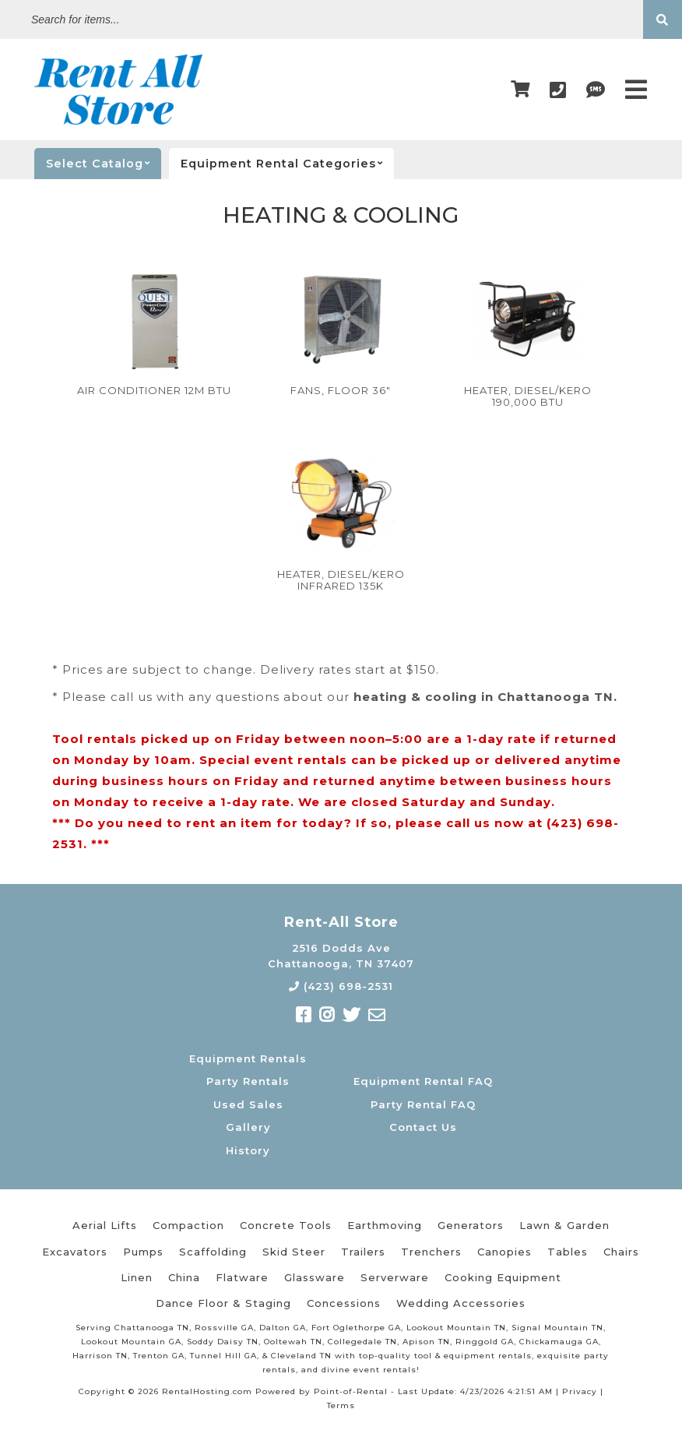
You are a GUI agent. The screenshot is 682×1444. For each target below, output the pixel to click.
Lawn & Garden (564, 1225)
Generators (471, 1225)
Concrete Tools (286, 1225)
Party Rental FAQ (423, 1104)
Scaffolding (213, 1251)
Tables (567, 1251)
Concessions (344, 1303)
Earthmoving (384, 1225)
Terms (341, 1405)
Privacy (579, 1391)
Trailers (363, 1251)
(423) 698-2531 (341, 986)
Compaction (188, 1225)
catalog (103, 163)
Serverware (394, 1277)
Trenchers (431, 1251)
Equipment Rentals (248, 1058)
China (184, 1277)
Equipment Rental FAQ (423, 1081)
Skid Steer (293, 1251)
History (248, 1150)
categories (287, 163)
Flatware (242, 1277)
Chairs (621, 1251)
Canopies (504, 1251)
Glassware (314, 1277)
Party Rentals (248, 1081)
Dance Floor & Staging (223, 1303)
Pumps (143, 1251)
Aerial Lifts (104, 1225)
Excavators (74, 1251)
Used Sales (248, 1104)
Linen (137, 1277)
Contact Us (423, 1127)
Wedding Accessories (461, 1303)
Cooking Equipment (503, 1277)
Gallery (248, 1127)
